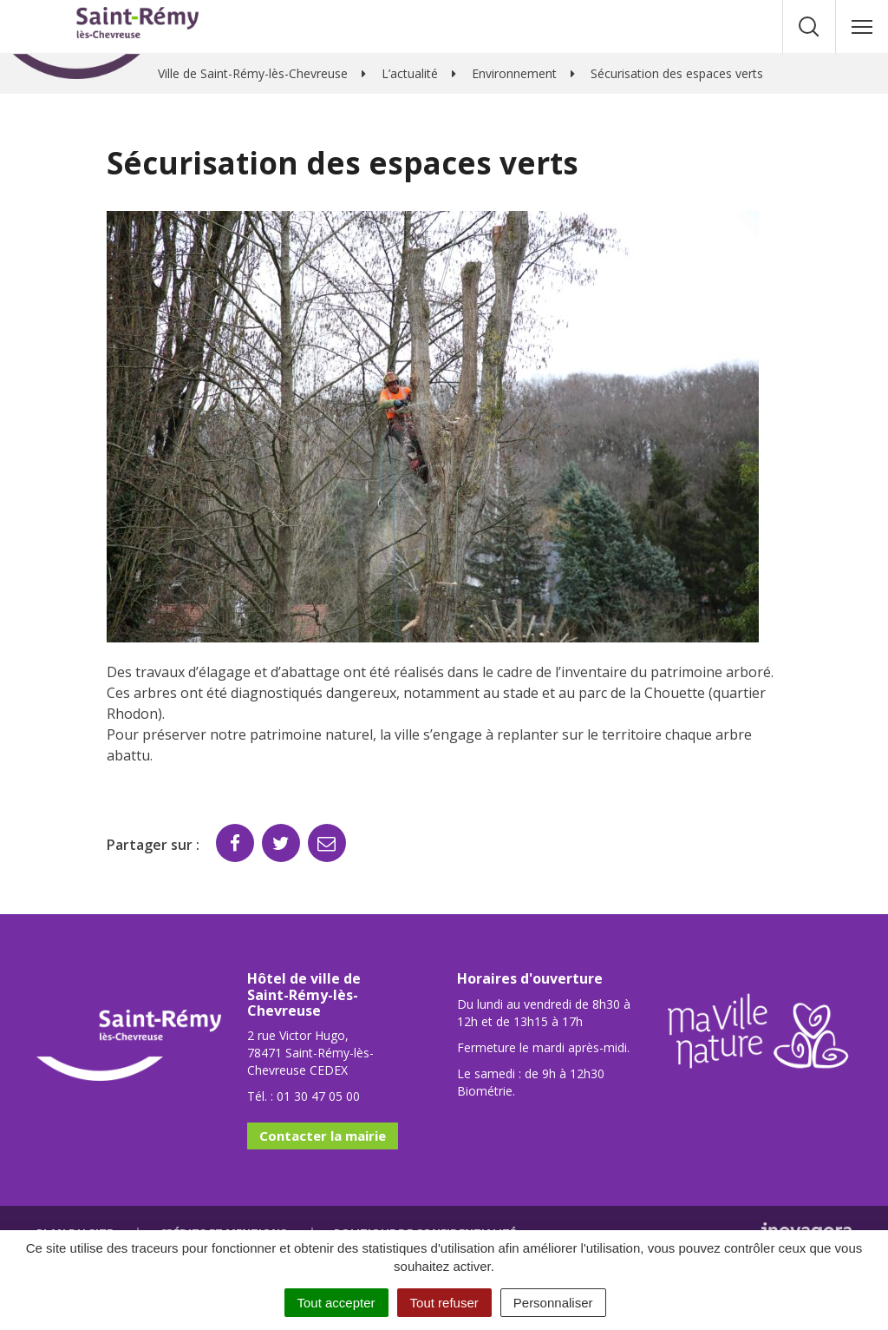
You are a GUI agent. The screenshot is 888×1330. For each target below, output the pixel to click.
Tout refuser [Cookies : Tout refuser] (444, 1302)
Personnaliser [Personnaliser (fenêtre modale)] (553, 1302)
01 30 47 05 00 (318, 1096)
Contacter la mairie (322, 1135)
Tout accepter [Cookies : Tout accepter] (336, 1302)
